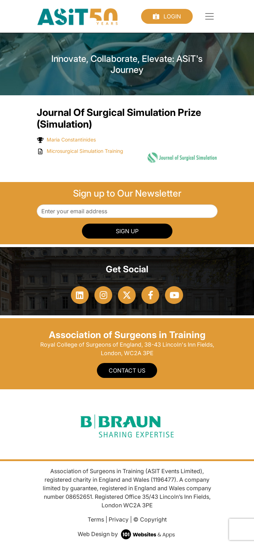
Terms (96, 519)
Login (167, 16)
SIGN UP (127, 231)
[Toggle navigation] (209, 16)
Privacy (119, 519)
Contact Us (127, 370)
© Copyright (150, 519)
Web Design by (127, 534)
